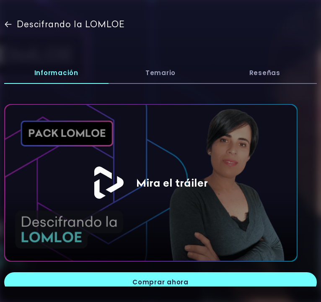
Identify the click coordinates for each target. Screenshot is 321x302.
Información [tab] (56, 72)
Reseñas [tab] (264, 72)
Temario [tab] (160, 72)
